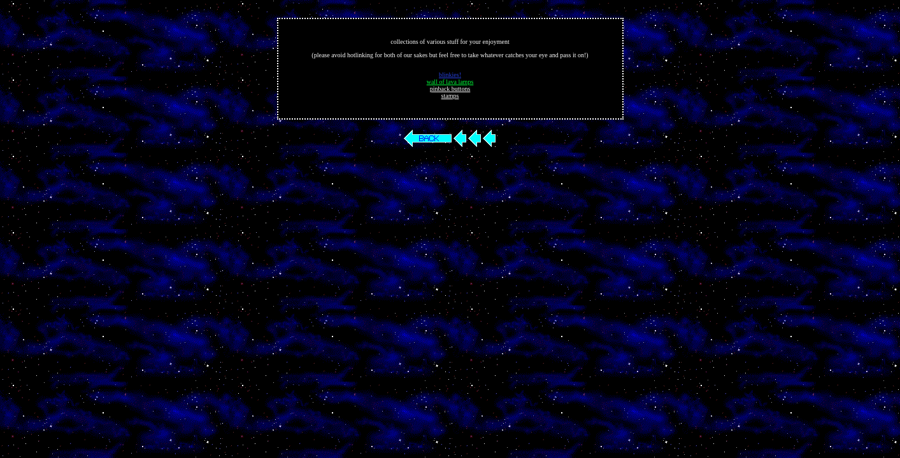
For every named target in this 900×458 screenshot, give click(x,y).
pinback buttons (450, 88)
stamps (450, 95)
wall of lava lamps (450, 81)
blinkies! (450, 74)
